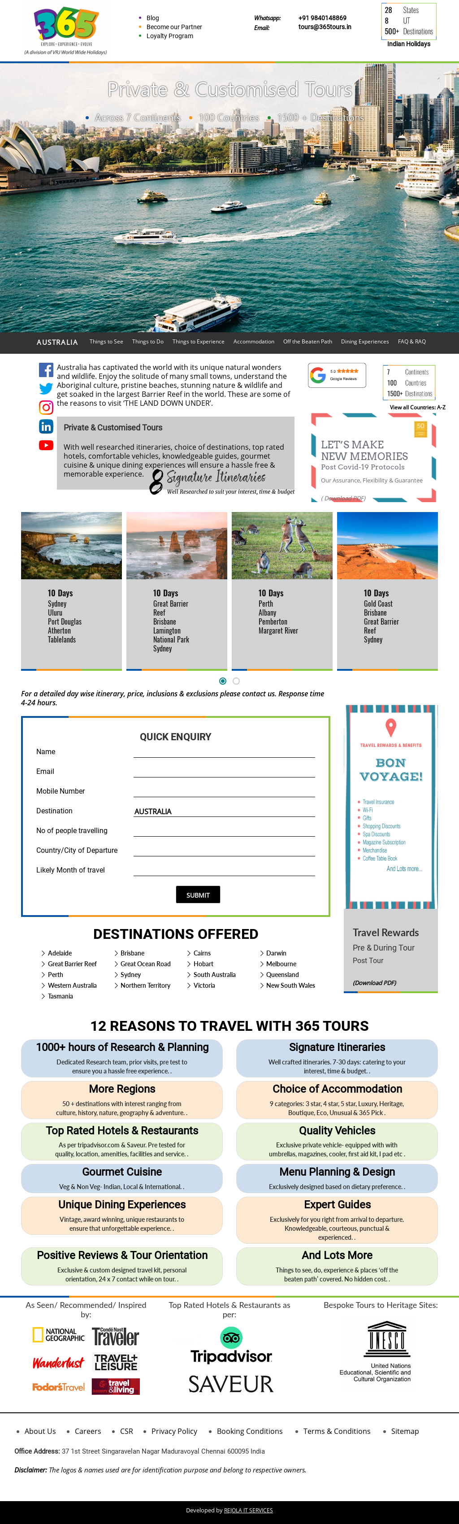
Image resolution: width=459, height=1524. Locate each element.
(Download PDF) (374, 983)
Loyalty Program (170, 35)
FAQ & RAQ (412, 341)
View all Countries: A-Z (418, 407)
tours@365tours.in (325, 26)
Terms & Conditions (337, 1431)
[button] (223, 681)
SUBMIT (198, 895)
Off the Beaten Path (307, 341)
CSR (126, 1431)
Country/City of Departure (76, 850)
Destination (54, 811)
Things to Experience (199, 341)
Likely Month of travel (70, 870)
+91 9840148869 (322, 18)
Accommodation (254, 341)
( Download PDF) (343, 498)
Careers (88, 1431)
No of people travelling (72, 830)
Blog (153, 18)
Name (45, 751)
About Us (40, 1431)
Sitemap (405, 1431)
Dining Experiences (365, 341)
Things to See (106, 341)
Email (45, 771)
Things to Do (148, 341)
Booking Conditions (250, 1431)
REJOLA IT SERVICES (248, 1510)
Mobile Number (60, 791)
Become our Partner (174, 26)
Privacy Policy (174, 1431)
